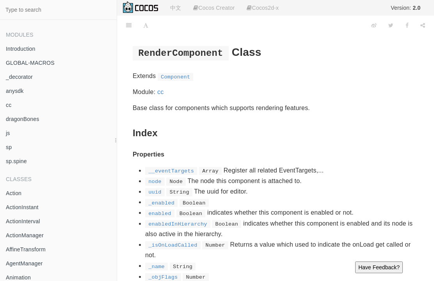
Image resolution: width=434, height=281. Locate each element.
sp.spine (16, 161)
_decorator (19, 77)
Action (13, 193)
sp (9, 147)
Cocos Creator (214, 8)
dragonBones (22, 119)
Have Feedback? (379, 267)
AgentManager (24, 263)
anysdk (15, 91)
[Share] (422, 25)
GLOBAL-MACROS (30, 63)
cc (8, 105)
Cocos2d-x (263, 8)
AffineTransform (26, 249)
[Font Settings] (145, 25)
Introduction (21, 49)
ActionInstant (22, 207)
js (8, 133)
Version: (405, 8)
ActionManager (25, 235)
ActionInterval (23, 221)
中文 (175, 8)
